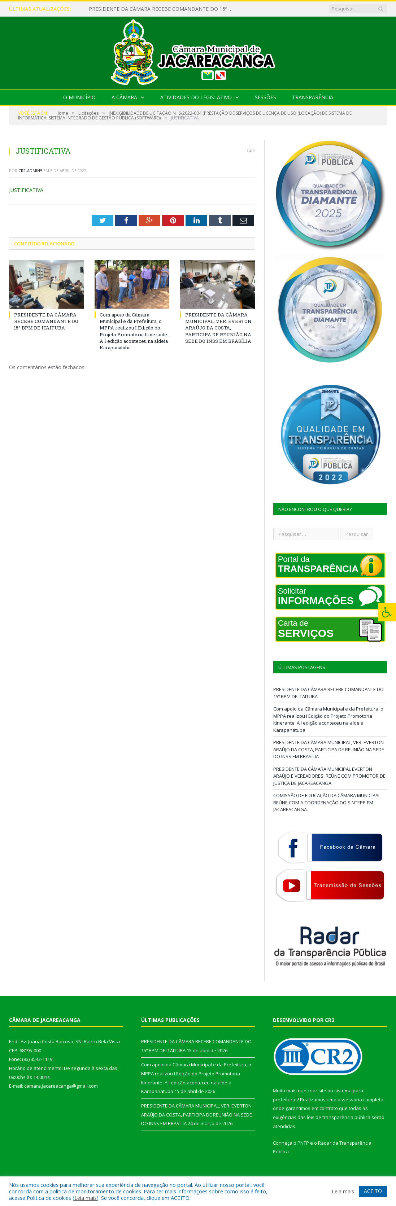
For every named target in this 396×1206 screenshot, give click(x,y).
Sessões (265, 97)
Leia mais (85, 1197)
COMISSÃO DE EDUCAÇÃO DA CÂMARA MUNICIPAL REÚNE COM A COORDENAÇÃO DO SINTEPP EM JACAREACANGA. (326, 802)
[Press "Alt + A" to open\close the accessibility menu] (387, 612)
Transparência (312, 97)
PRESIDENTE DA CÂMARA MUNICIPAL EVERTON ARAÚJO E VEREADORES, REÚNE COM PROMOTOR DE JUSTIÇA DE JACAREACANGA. (329, 776)
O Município (79, 97)
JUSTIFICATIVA (26, 190)
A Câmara (124, 97)
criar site (317, 1090)
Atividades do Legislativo (196, 97)
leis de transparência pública (338, 1117)
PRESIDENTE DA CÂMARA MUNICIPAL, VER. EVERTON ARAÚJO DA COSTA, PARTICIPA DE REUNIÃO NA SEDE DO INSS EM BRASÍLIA (218, 327)
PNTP (303, 1143)
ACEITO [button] (373, 1191)
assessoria (350, 1099)
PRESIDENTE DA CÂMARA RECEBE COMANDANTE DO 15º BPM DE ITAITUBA (163, 9)
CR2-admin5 (30, 170)
